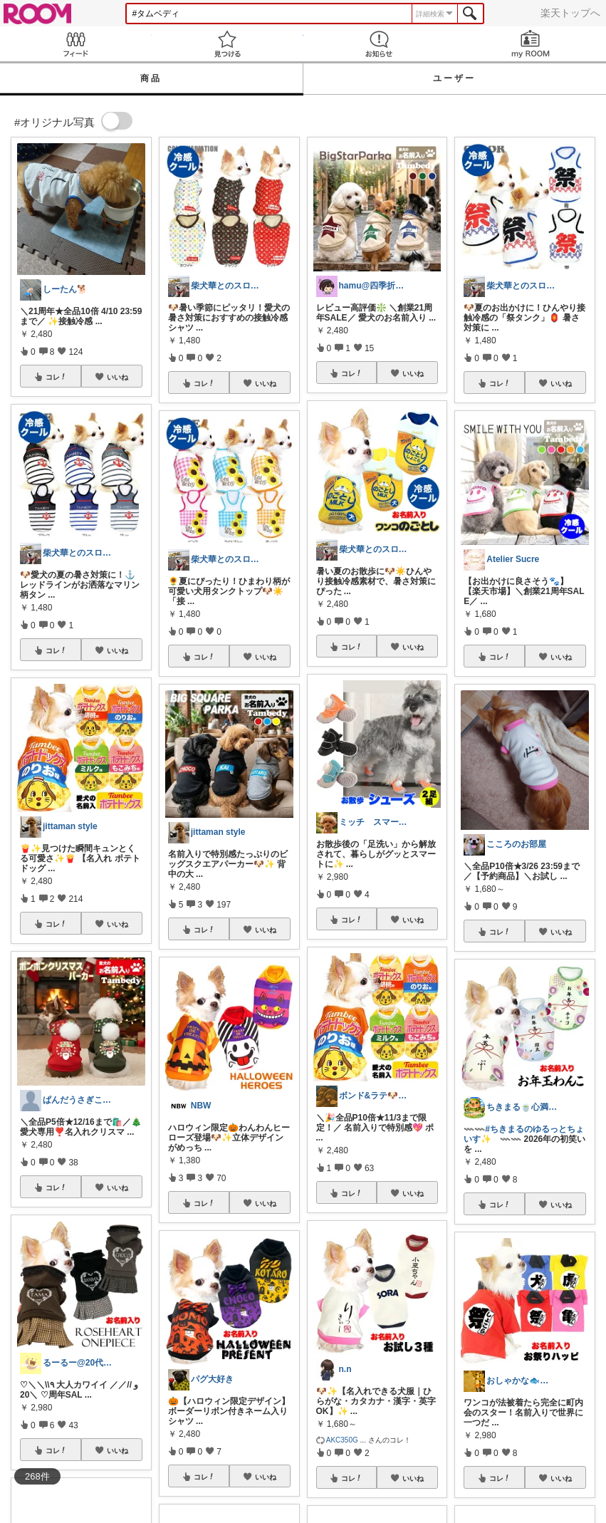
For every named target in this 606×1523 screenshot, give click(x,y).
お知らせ (379, 43)
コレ (56, 376)
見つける (227, 43)
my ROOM (530, 43)
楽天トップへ (570, 13)
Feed (76, 43)
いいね (117, 376)
